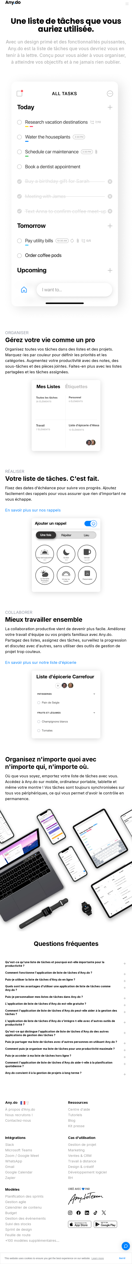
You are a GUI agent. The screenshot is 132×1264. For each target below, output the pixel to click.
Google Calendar (18, 1172)
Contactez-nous (18, 1120)
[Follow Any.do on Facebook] (78, 1212)
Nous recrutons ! (19, 1115)
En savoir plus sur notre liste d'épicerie (40, 662)
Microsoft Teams (18, 1150)
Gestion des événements (25, 1218)
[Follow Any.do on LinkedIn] (87, 1212)
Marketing (76, 1150)
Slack (9, 1145)
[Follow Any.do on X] (104, 1212)
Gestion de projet (82, 1145)
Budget (11, 1213)
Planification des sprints (24, 1196)
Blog (71, 1120)
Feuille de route (18, 1235)
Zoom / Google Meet (22, 1156)
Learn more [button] (98, 1258)
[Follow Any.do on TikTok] (95, 1212)
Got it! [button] (122, 1258)
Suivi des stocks (18, 1224)
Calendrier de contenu (23, 1207)
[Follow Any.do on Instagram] (70, 1212)
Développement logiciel (87, 1172)
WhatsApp (13, 1161)
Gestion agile (15, 1202)
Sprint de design (18, 1229)
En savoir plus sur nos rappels (33, 510)
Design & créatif (81, 1167)
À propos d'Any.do (20, 1109)
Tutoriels (75, 1115)
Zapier (10, 1178)
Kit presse (76, 1126)
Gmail (9, 1167)
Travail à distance (82, 1161)
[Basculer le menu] (127, 4)
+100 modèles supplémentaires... (32, 1240)
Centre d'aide (79, 1109)
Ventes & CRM (80, 1156)
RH (70, 1178)
